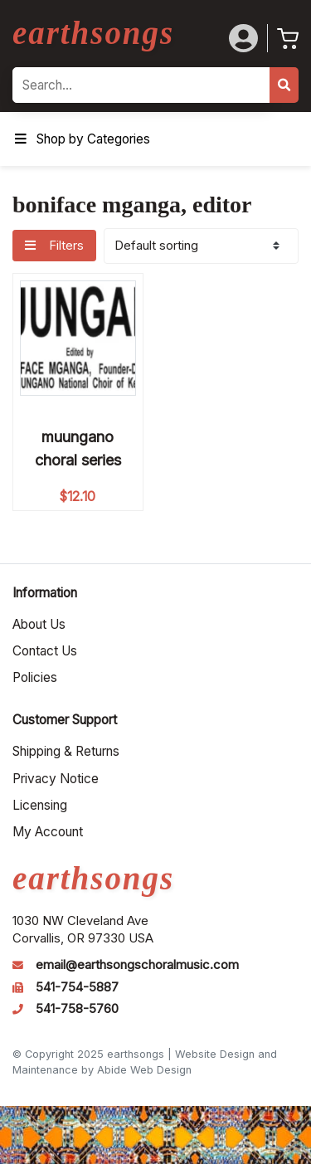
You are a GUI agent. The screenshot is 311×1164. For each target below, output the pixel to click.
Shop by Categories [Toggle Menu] (81, 139)
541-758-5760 (77, 1008)
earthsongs (93, 33)
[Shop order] (201, 246)
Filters (54, 245)
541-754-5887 (77, 987)
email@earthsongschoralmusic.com (137, 964)
